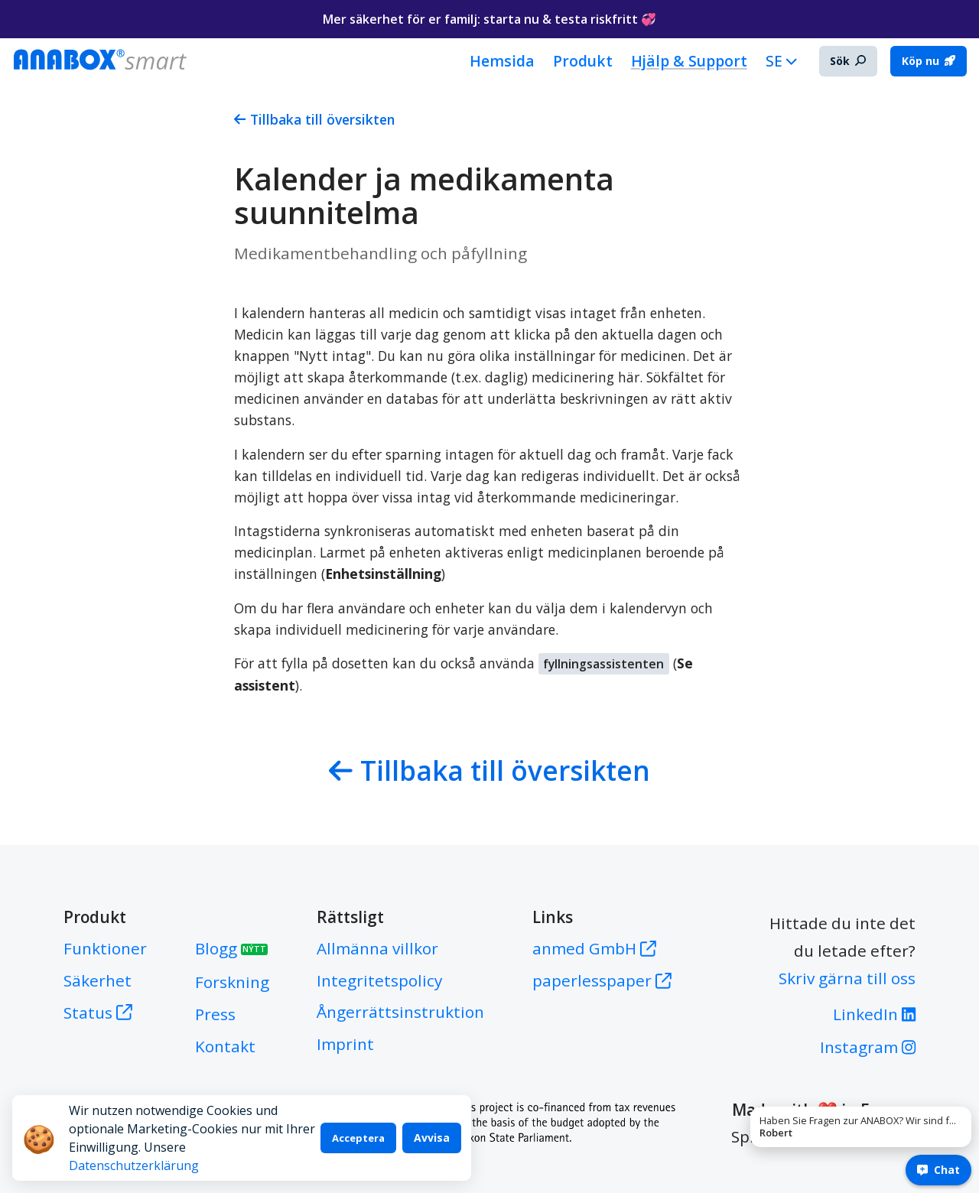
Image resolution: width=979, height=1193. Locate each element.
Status (97, 1012)
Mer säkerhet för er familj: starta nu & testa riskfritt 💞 (489, 19)
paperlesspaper (602, 980)
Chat (938, 1169)
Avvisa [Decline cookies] (432, 1146)
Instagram (868, 1047)
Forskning (232, 982)
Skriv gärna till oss (847, 978)
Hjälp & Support (689, 61)
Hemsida (502, 61)
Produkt (583, 61)
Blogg (231, 948)
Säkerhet (97, 980)
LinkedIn (874, 1014)
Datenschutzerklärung (254, 1165)
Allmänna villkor (377, 948)
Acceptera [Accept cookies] (359, 1147)
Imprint (345, 1044)
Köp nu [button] (928, 61)
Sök (848, 61)
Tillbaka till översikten (314, 119)
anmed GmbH (594, 948)
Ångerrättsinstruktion (400, 1011)
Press (215, 1014)
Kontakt (225, 1046)
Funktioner (105, 948)
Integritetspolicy (379, 980)
